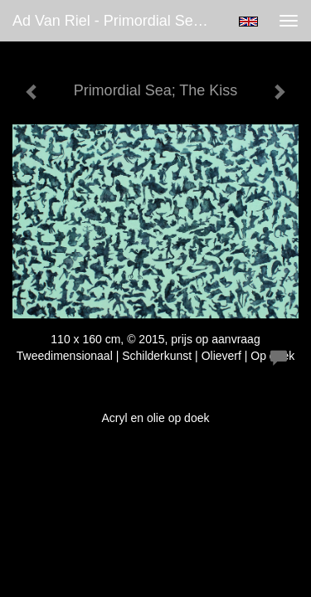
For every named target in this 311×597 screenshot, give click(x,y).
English (248, 22)
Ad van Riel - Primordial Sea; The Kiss (119, 20)
